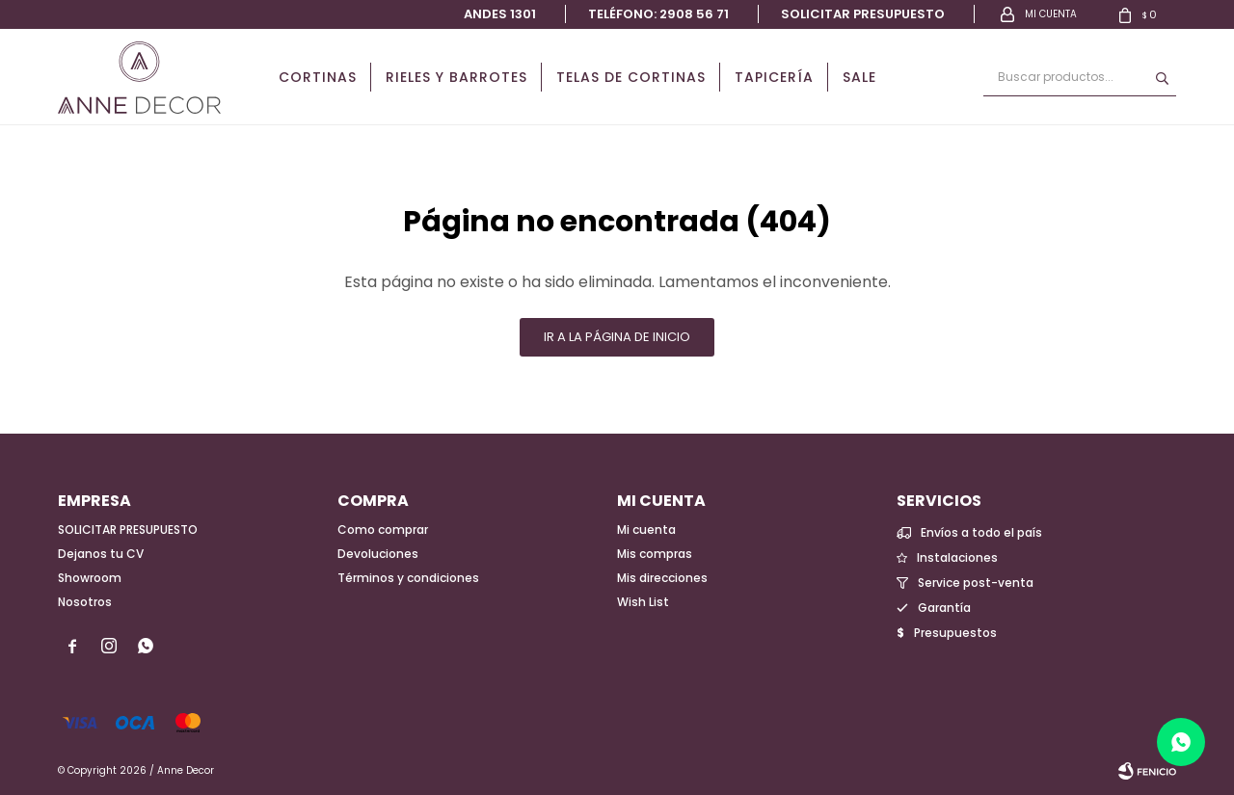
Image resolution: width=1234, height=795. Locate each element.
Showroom (89, 578)
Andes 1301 (500, 14)
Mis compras (654, 553)
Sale (859, 77)
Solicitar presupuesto (863, 14)
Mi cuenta (646, 529)
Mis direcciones (662, 578)
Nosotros (85, 602)
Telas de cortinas (631, 77)
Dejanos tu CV (101, 553)
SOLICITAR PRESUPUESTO (128, 529)
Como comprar (382, 529)
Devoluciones (377, 553)
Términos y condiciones (408, 578)
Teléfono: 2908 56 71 (658, 14)
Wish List (643, 602)
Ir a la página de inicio (617, 337)
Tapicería (774, 77)
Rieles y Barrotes (456, 77)
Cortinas (318, 77)
